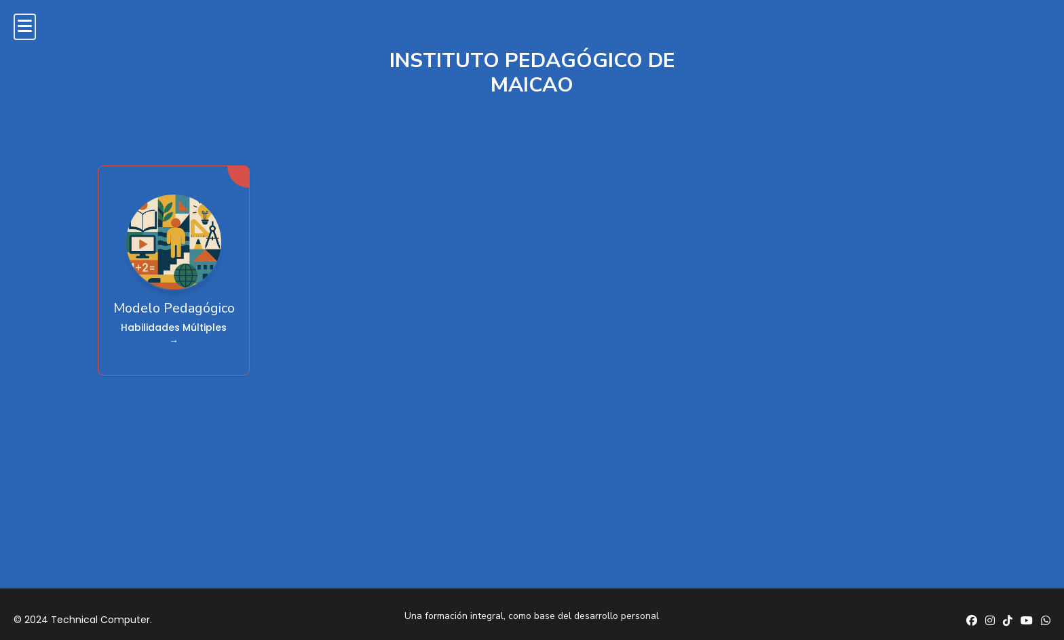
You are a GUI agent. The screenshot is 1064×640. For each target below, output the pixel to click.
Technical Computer (100, 619)
